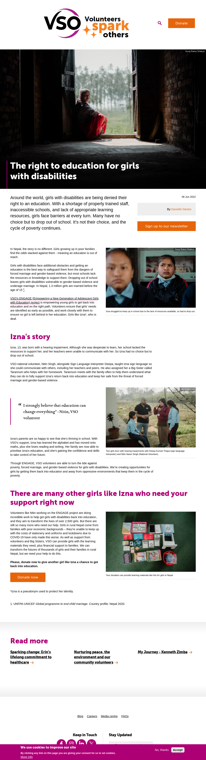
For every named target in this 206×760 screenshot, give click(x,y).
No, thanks (162, 750)
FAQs (125, 716)
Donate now (28, 577)
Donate (181, 23)
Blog (80, 716)
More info (27, 757)
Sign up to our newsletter (166, 226)
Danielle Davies (181, 209)
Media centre (109, 716)
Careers (92, 716)
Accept (178, 750)
